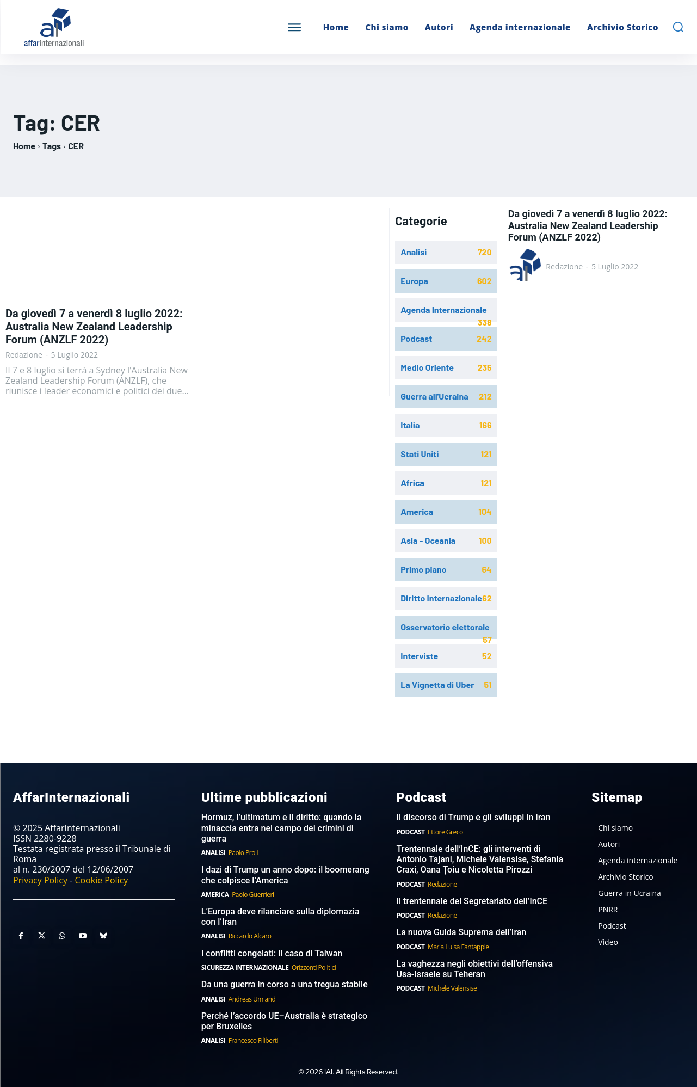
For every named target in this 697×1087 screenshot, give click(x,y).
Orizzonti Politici (314, 967)
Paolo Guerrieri (253, 894)
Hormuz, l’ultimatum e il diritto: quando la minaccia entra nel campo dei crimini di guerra (281, 827)
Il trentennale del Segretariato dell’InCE (472, 901)
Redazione (23, 354)
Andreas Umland (252, 999)
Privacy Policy (40, 880)
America (215, 894)
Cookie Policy (101, 880)
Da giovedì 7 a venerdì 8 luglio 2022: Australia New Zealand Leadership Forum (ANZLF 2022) (94, 326)
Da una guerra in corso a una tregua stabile (284, 984)
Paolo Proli (243, 852)
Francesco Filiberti (254, 1040)
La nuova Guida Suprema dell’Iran (462, 932)
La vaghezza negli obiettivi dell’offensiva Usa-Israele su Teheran (475, 969)
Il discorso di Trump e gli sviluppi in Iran (474, 817)
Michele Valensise (452, 988)
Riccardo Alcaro (250, 936)
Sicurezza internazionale (245, 967)
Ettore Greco (445, 832)
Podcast (411, 832)
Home (24, 145)
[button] (678, 27)
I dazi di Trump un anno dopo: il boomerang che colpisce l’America (285, 874)
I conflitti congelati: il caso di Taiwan (271, 953)
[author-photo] (526, 266)
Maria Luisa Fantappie (458, 946)
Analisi (213, 852)
